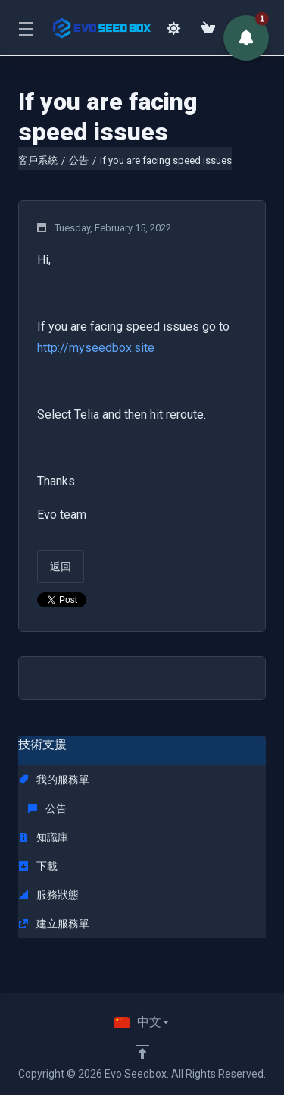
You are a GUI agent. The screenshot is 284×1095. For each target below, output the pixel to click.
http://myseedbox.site (95, 347)
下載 (38, 866)
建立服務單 (54, 924)
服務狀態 (49, 895)
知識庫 (43, 837)
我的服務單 (54, 779)
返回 (60, 566)
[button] (246, 38)
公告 (79, 160)
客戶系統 (38, 160)
